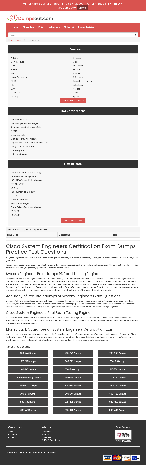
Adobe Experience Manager (24, 123)
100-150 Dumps (72, 369)
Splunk (76, 96)
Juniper (76, 73)
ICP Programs (18, 150)
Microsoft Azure (19, 154)
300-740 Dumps (117, 385)
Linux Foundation (19, 77)
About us (46, 434)
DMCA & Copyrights (51, 440)
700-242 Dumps (73, 353)
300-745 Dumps (28, 353)
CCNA (14, 131)
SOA (13, 88)
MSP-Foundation (19, 199)
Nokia (14, 81)
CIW (13, 65)
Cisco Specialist (18, 134)
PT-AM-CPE (17, 184)
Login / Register (86, 27)
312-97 (14, 187)
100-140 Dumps (28, 369)
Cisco (18, 40)
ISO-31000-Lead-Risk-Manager (26, 180)
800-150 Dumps (117, 361)
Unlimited (69, 27)
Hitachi (76, 69)
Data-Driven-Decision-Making (26, 207)
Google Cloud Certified (22, 146)
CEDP (14, 195)
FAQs (40, 27)
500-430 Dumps (73, 402)
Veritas (76, 88)
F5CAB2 (15, 211)
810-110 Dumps (28, 361)
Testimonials (53, 27)
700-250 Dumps (73, 377)
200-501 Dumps (73, 361)
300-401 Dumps (28, 410)
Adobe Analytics (19, 119)
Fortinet (15, 69)
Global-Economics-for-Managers (27, 172)
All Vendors (28, 27)
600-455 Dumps (73, 410)
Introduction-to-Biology (23, 191)
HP (12, 73)
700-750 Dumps (118, 377)
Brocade (77, 57)
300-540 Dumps (28, 393)
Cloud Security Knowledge (24, 138)
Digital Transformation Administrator (29, 142)
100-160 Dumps (117, 369)
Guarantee (46, 437)
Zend (75, 92)
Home (15, 27)
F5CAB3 (15, 214)
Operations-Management (23, 176)
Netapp (14, 96)
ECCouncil (78, 65)
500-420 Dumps (118, 393)
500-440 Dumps (117, 410)
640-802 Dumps (117, 402)
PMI (13, 84)
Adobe (14, 57)
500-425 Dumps (28, 402)
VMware (15, 92)
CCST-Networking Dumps (28, 377)
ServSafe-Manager (20, 203)
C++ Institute (17, 61)
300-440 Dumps (28, 385)
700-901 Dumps (73, 393)
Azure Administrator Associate (26, 127)
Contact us (47, 431)
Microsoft (78, 77)
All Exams (12, 437)
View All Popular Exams (73, 220)
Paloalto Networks (82, 81)
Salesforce (78, 84)
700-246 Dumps (117, 353)
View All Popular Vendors (73, 100)
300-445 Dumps (73, 385)
